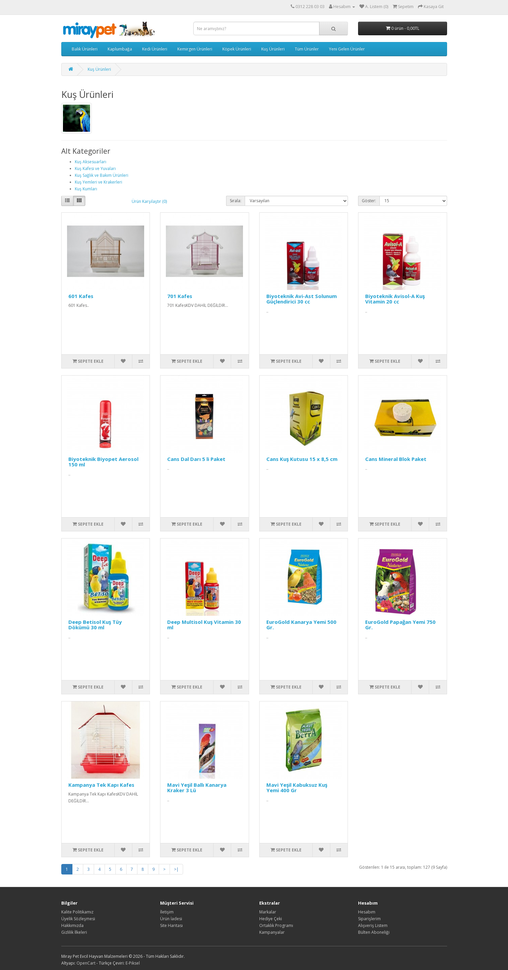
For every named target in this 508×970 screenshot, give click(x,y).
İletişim (167, 912)
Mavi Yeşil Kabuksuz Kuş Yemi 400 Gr (296, 787)
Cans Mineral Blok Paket (395, 459)
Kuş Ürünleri (273, 49)
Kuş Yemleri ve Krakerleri (98, 182)
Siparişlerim (369, 919)
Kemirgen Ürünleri (194, 49)
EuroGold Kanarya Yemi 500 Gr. (301, 624)
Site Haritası (171, 925)
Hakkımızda (72, 925)
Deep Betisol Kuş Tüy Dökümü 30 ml (95, 624)
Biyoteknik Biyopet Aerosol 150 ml (103, 462)
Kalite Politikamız (77, 912)
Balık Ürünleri (84, 49)
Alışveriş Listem (373, 925)
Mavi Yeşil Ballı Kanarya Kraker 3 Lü (196, 787)
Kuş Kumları (86, 189)
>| (176, 869)
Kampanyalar (272, 932)
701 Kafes (179, 296)
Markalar (267, 912)
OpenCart (85, 963)
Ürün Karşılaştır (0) (149, 201)
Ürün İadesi (171, 919)
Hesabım (366, 912)
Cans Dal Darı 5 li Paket (196, 459)
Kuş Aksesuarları (90, 162)
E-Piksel (133, 963)
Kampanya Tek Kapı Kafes (101, 784)
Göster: (369, 201)
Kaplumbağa (120, 49)
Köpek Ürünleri (236, 49)
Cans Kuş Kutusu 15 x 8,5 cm (301, 459)
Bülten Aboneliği (374, 932)
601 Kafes (80, 296)
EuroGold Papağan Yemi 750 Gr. (400, 624)
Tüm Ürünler (307, 49)
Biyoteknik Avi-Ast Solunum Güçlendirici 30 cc (301, 299)
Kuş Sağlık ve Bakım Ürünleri (101, 175)
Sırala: (235, 201)
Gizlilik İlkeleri (74, 932)
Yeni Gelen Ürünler (347, 49)
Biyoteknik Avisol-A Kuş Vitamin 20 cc (395, 299)
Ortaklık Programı (276, 925)
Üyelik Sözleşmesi (78, 919)
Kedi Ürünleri (154, 49)
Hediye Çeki (270, 919)
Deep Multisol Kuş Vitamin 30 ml (204, 624)
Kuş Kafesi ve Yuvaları (95, 168)
